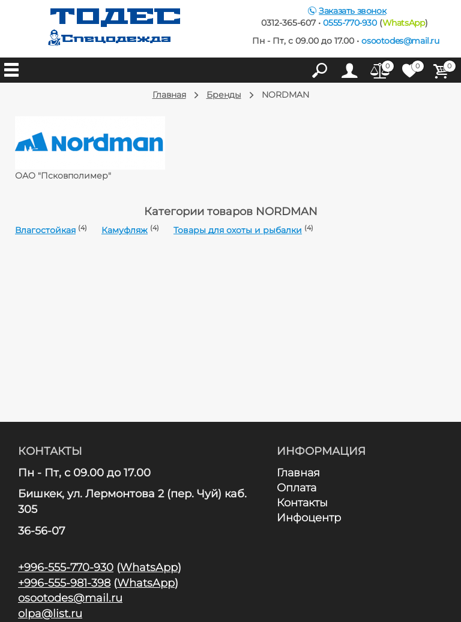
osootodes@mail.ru (400, 40)
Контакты (302, 502)
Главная (299, 472)
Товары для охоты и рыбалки (237, 230)
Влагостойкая (45, 230)
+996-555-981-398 (64, 583)
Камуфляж (124, 230)
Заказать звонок (352, 10)
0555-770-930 (349, 22)
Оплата (297, 487)
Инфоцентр (309, 517)
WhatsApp (403, 22)
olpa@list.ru (50, 613)
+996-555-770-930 (65, 567)
